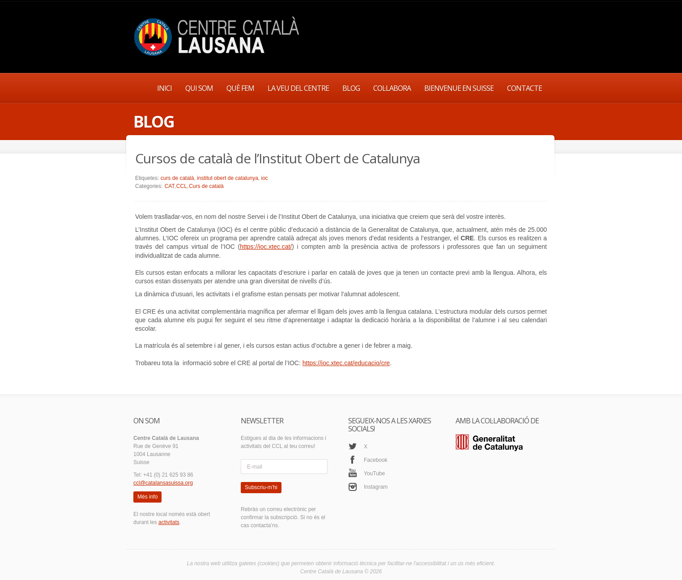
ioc (264, 178)
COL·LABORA (392, 88)
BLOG (351, 88)
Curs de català (206, 186)
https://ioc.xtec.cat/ (266, 246)
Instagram (376, 487)
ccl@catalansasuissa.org (163, 483)
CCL (181, 186)
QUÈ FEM (240, 88)
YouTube (374, 473)
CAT (170, 186)
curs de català (177, 178)
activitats (168, 522)
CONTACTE (524, 88)
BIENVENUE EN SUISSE (459, 88)
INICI (164, 88)
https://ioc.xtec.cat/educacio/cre (346, 363)
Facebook (376, 460)
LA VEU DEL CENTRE (298, 88)
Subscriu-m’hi (261, 487)
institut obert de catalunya (227, 178)
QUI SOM (199, 88)
